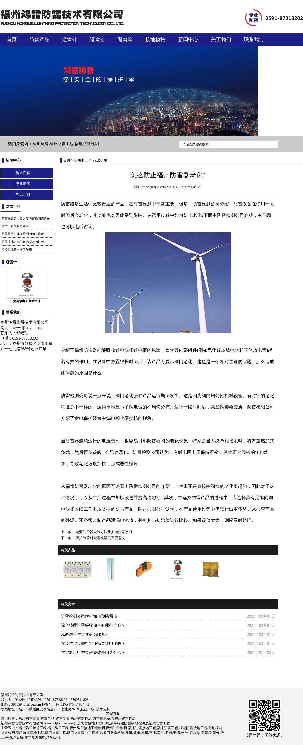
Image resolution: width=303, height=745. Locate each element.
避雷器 (97, 39)
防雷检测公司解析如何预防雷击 (89, 616)
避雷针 (69, 39)
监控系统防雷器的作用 (17, 249)
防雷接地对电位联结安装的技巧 (23, 242)
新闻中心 (188, 39)
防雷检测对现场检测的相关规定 (23, 234)
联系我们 (254, 39)
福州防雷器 (85, 350)
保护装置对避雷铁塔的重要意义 (100, 538)
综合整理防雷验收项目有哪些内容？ (93, 625)
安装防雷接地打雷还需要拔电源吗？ (93, 643)
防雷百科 (23, 173)
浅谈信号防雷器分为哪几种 (85, 634)
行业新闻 (23, 184)
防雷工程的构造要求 (15, 226)
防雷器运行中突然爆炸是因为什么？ (93, 652)
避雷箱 (125, 39)
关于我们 (221, 39)
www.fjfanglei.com (27, 327)
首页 (12, 39)
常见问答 (23, 195)
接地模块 (155, 39)
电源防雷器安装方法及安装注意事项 (103, 532)
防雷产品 (39, 39)
